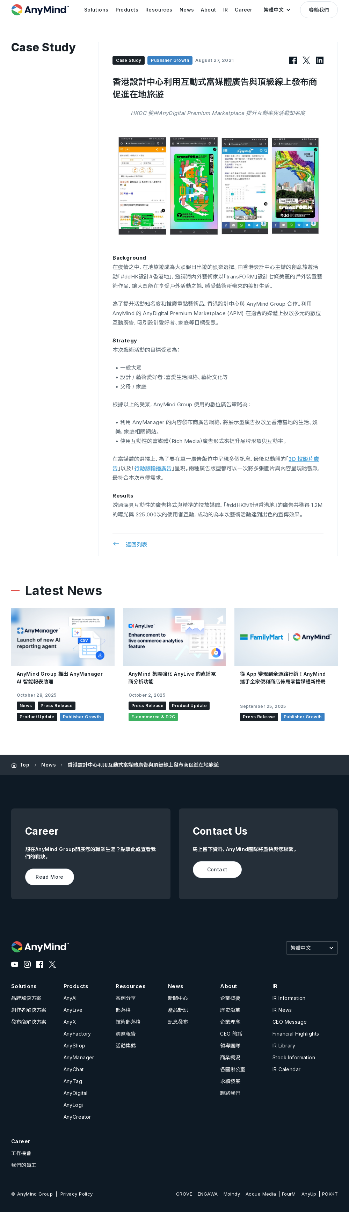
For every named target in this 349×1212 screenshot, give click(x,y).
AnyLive (73, 1010)
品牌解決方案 (26, 998)
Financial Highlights (295, 1034)
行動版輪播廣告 (153, 468)
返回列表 (129, 544)
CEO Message (289, 1022)
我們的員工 (23, 1165)
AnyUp (309, 1194)
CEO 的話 (231, 1034)
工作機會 (21, 1153)
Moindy (232, 1194)
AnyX (70, 1022)
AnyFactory (77, 1034)
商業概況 (230, 1057)
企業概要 (230, 998)
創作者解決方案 (28, 1010)
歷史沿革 (230, 1010)
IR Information (289, 998)
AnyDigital (76, 1093)
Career (20, 1141)
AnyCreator (77, 1117)
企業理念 (230, 1022)
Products (76, 986)
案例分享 (126, 998)
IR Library (283, 1045)
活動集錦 (126, 1045)
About (228, 986)
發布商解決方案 (28, 1022)
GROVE (184, 1194)
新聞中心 (178, 998)
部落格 (123, 1010)
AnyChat (74, 1069)
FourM (289, 1194)
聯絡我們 (319, 10)
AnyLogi (73, 1105)
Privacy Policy (76, 1194)
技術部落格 (128, 1022)
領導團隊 (230, 1045)
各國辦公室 (232, 1069)
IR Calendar (286, 1069)
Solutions (24, 986)
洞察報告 (126, 1034)
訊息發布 (178, 1022)
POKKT (330, 1194)
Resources (131, 986)
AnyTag (73, 1081)
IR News (282, 1010)
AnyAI (70, 998)
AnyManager (79, 1057)
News (48, 765)
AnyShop (75, 1045)
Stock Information (293, 1057)
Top (24, 765)
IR (275, 986)
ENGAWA (208, 1194)
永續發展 (230, 1081)
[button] (277, 10)
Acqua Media (261, 1194)
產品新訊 (178, 1010)
